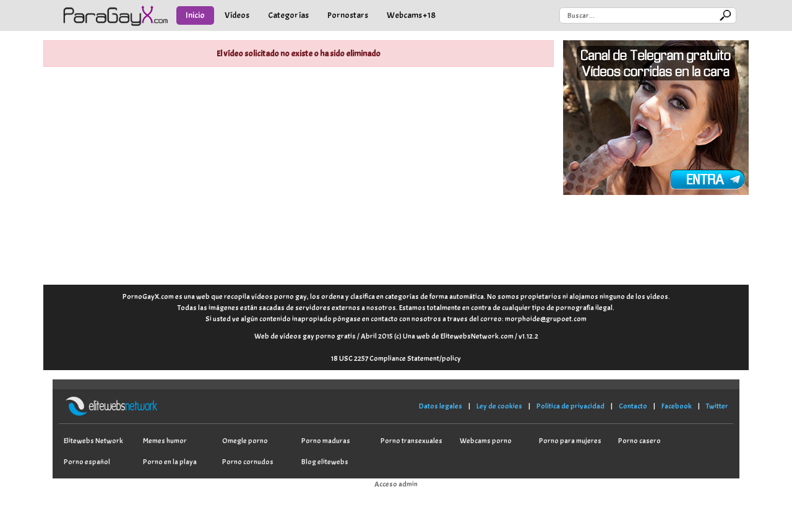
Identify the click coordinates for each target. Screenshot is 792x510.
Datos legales (440, 406)
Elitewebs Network (93, 441)
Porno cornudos (247, 462)
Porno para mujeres (570, 441)
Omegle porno (245, 441)
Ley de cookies (499, 406)
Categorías (288, 15)
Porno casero (639, 441)
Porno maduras (325, 441)
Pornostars (347, 15)
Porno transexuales (411, 441)
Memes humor (165, 441)
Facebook (676, 406)
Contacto (633, 406)
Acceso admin (396, 484)
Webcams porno (486, 441)
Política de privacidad (570, 406)
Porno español (87, 462)
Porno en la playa (170, 462)
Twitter (717, 406)
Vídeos (237, 15)
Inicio (195, 15)
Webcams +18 (411, 15)
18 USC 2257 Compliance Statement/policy (396, 358)
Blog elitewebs (324, 462)
